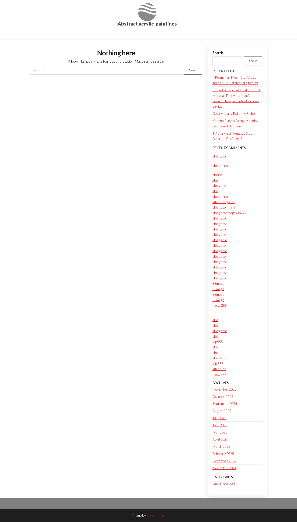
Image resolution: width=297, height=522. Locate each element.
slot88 (217, 175)
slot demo (220, 358)
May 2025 (220, 432)
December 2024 (224, 461)
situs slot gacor (224, 202)
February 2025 (223, 453)
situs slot (219, 369)
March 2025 (221, 446)
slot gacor (220, 156)
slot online (220, 165)
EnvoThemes (155, 515)
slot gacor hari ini (225, 207)
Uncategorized (224, 483)
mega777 (219, 374)
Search (218, 53)
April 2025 (220, 439)
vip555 (218, 342)
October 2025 (223, 396)
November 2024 (224, 468)
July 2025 (220, 418)
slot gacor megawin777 (229, 213)
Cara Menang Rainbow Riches (234, 113)
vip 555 (218, 363)
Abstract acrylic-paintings (147, 24)
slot (215, 180)
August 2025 (222, 411)
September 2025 (225, 403)
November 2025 (224, 389)
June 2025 (220, 425)
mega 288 (220, 305)
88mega (218, 283)
